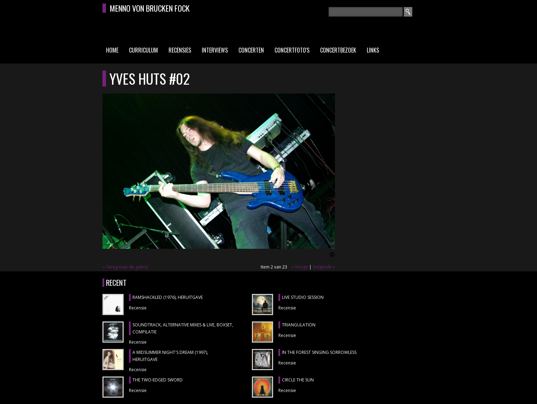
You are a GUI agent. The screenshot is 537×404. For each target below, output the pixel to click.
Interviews (215, 50)
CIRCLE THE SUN (298, 380)
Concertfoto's (292, 50)
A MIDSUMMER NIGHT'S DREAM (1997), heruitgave (170, 355)
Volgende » (324, 267)
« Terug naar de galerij (125, 267)
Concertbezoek (338, 50)
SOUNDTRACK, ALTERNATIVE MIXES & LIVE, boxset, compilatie (182, 328)
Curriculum (143, 50)
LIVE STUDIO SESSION (303, 297)
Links (373, 50)
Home (112, 50)
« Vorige (299, 267)
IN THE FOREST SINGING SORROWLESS (319, 352)
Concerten (251, 50)
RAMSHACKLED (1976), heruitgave (167, 297)
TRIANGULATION (298, 325)
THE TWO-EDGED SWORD (157, 380)
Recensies (180, 50)
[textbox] (366, 12)
